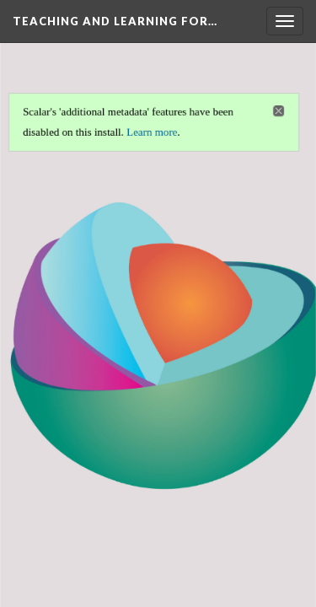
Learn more (151, 131)
